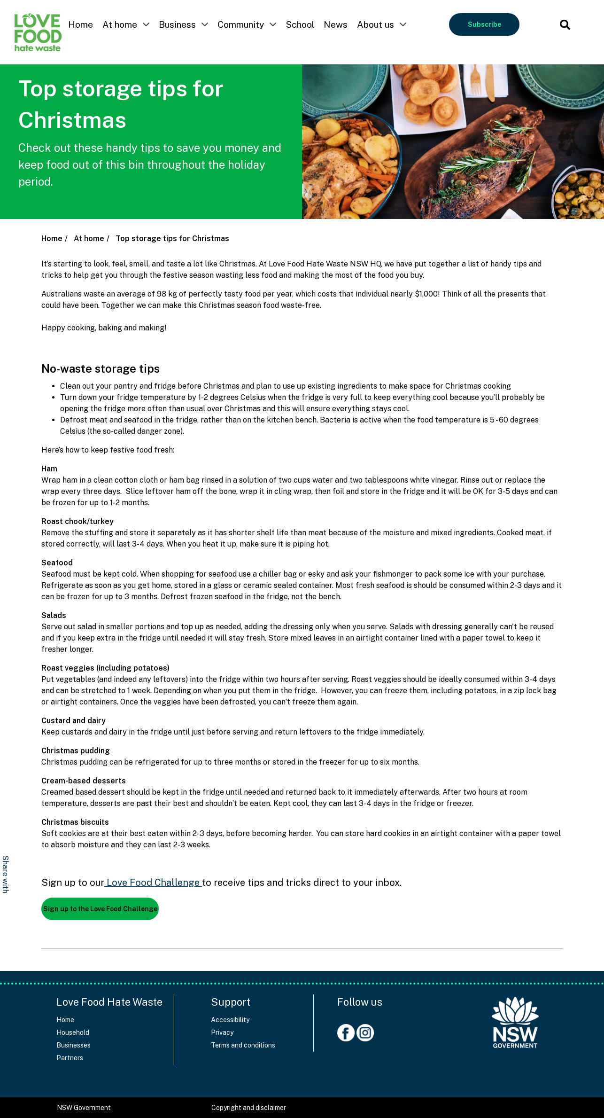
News (336, 24)
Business (177, 24)
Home (80, 24)
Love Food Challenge (152, 882)
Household (72, 1032)
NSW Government (84, 1107)
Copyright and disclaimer (248, 1107)
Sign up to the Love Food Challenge (100, 909)
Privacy (222, 1032)
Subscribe (484, 24)
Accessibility (230, 1020)
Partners (69, 1058)
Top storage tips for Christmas (172, 238)
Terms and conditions (243, 1045)
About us (375, 24)
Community (240, 24)
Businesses (73, 1045)
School (300, 24)
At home (119, 24)
